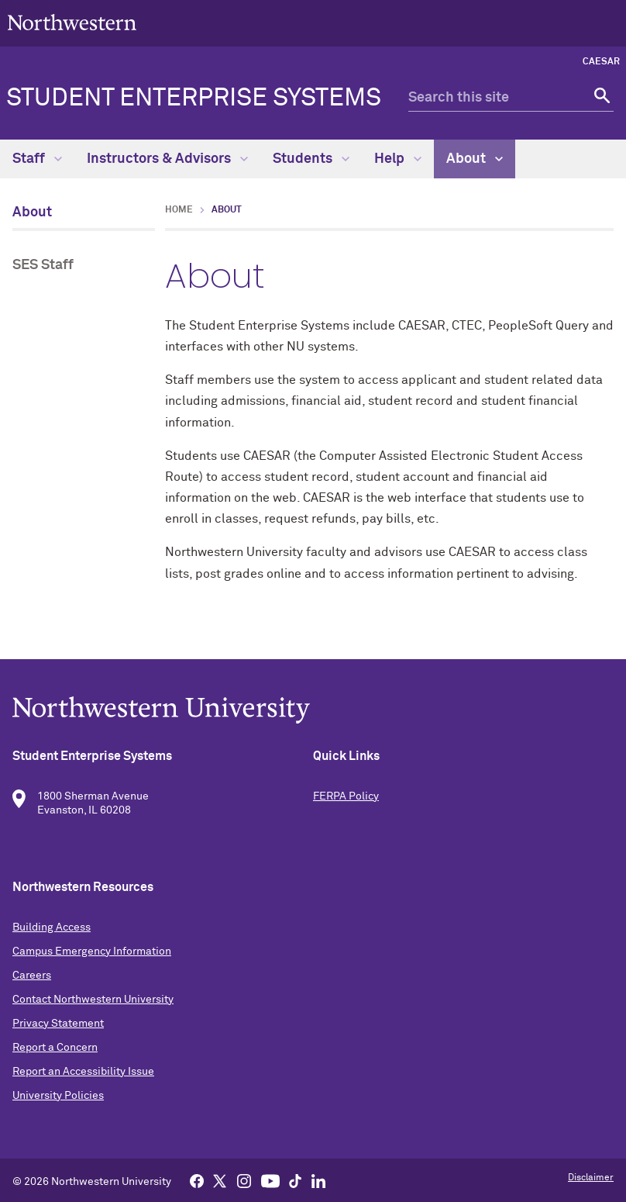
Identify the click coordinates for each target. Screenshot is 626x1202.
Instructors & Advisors (167, 159)
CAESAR (601, 62)
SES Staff (43, 265)
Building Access (51, 927)
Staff (37, 159)
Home (179, 210)
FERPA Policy (346, 796)
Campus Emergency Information (91, 951)
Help (397, 159)
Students (311, 159)
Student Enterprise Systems (193, 98)
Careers (31, 975)
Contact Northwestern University (93, 999)
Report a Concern (55, 1047)
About (474, 159)
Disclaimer (591, 1178)
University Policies (58, 1095)
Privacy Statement (58, 1023)
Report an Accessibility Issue (83, 1071)
